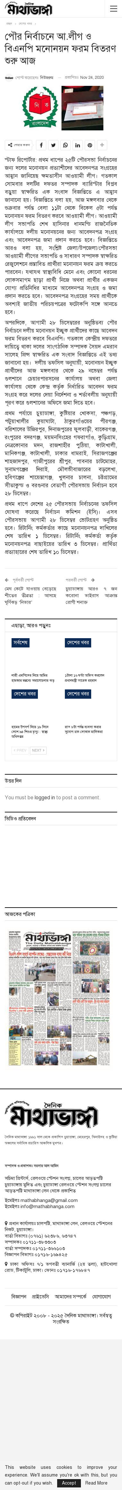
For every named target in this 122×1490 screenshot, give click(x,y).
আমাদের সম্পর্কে (70, 1297)
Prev (20, 750)
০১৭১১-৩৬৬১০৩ (48, 1248)
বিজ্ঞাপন (19, 1297)
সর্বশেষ (20, 642)
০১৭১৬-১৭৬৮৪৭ (73, 1270)
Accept (69, 1483)
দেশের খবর (78, 642)
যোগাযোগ (101, 1297)
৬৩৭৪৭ (69, 1236)
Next (38, 750)
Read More (96, 1483)
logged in (45, 797)
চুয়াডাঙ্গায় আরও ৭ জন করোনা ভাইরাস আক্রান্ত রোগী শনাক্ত (91, 595)
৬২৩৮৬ (51, 1236)
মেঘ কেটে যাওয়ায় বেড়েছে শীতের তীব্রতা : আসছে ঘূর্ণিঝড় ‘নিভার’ (30, 595)
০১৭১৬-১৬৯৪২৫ (51, 1254)
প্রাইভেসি (40, 1297)
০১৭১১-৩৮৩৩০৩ (39, 1242)
